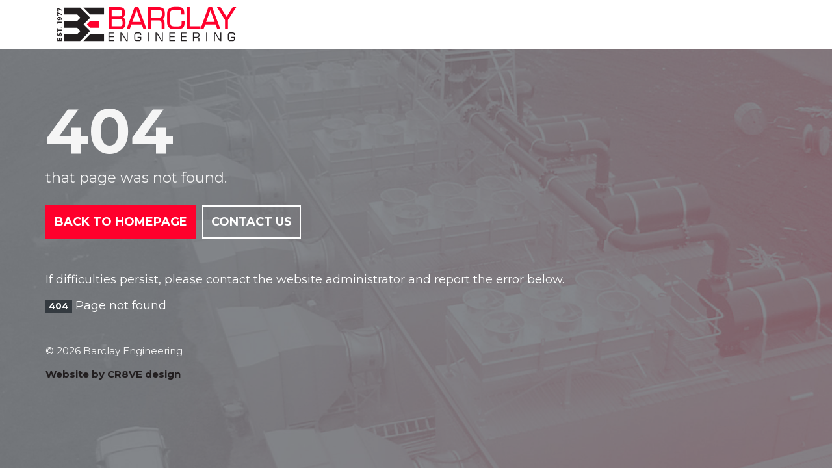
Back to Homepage (121, 221)
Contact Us (251, 221)
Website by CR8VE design (113, 374)
